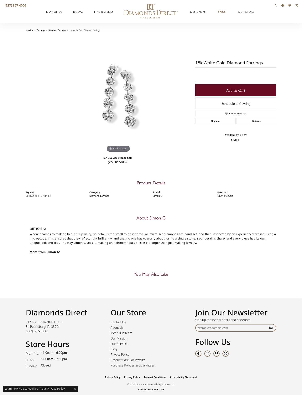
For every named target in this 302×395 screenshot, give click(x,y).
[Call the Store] (36, 331)
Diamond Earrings (57, 30)
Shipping (215, 121)
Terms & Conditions (155, 377)
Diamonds (54, 11)
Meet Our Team (121, 333)
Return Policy (112, 377)
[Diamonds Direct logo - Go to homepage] (151, 11)
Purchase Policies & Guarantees (133, 365)
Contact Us (118, 322)
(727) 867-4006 (117, 162)
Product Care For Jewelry (128, 360)
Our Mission (119, 338)
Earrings (41, 30)
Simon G (157, 196)
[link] (15, 5)
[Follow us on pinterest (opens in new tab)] (216, 353)
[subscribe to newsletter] (271, 327)
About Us (117, 327)
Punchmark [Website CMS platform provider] (158, 389)
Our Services (119, 344)
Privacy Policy (120, 354)
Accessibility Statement (183, 377)
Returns (256, 121)
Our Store (246, 11)
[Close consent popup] (75, 389)
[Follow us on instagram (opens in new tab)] (207, 353)
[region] (118, 95)
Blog (114, 349)
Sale (222, 11)
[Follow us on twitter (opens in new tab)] (225, 353)
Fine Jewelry (103, 11)
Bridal (78, 11)
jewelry (29, 30)
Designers (198, 11)
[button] (275, 5)
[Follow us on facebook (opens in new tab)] (198, 353)
